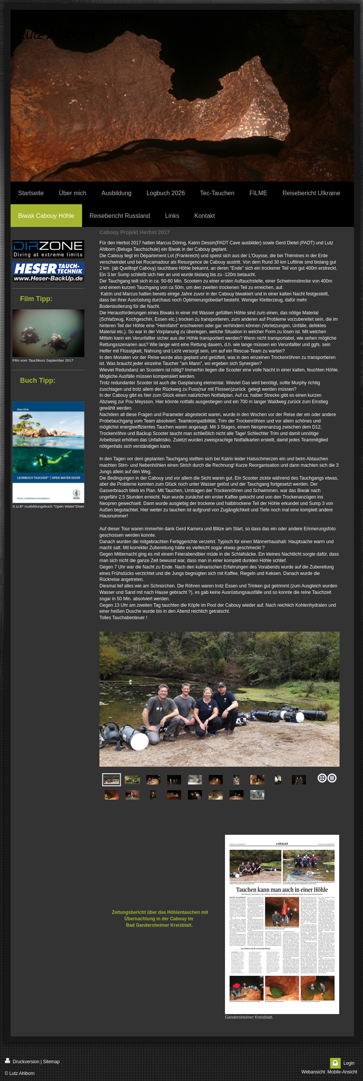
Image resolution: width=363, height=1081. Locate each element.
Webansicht (313, 1072)
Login (348, 1063)
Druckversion (22, 1061)
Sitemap (51, 1061)
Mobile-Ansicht (342, 1072)
